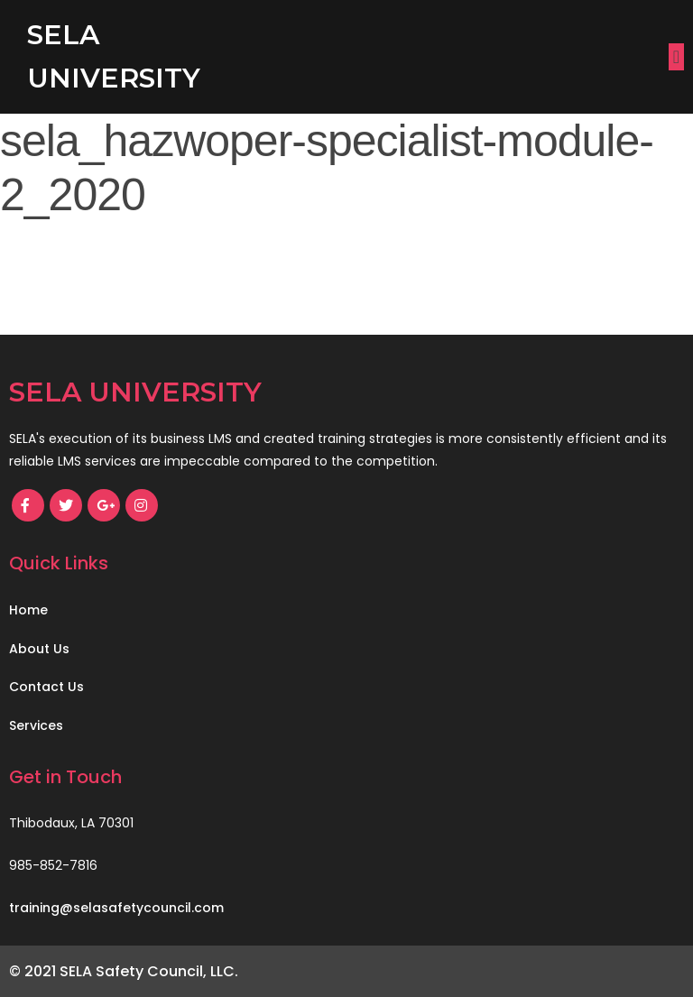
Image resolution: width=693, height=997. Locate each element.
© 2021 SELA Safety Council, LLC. (123, 971)
